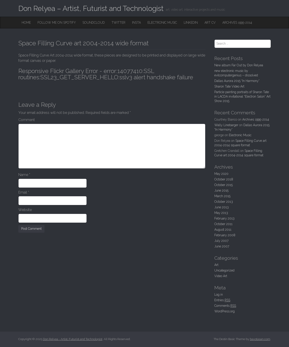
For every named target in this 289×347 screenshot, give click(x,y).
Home (26, 22)
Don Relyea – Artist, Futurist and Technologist (91, 8)
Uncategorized (224, 270)
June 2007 (221, 246)
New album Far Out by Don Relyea (238, 65)
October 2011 (223, 224)
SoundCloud (93, 22)
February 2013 (224, 218)
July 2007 (221, 240)
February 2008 (224, 235)
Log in (218, 294)
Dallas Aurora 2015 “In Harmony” (236, 81)
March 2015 (222, 196)
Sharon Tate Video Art (229, 86)
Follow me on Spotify (57, 22)
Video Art (220, 276)
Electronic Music (162, 22)
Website (25, 210)
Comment (26, 120)
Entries (222, 300)
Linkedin (191, 22)
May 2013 (221, 213)
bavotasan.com (260, 339)
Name (24, 175)
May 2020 (221, 174)
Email (23, 192)
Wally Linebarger (226, 125)
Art (216, 265)
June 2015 (221, 190)
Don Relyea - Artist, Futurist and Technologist (72, 339)
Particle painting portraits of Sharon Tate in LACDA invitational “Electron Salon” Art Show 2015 (242, 96)
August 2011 (222, 229)
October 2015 (223, 185)
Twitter (118, 22)
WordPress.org (224, 311)
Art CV (210, 22)
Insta (136, 22)
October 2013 (223, 201)
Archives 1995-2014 (237, 22)
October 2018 (223, 179)
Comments (225, 306)
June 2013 (221, 207)
